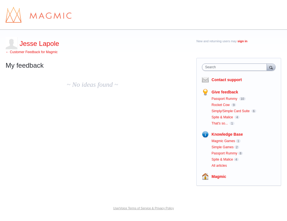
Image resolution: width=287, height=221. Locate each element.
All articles (219, 166)
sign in (242, 41)
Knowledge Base (227, 134)
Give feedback (224, 92)
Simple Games (222, 147)
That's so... (220, 123)
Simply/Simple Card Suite (230, 111)
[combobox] (236, 67)
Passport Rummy (224, 99)
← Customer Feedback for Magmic (32, 52)
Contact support (226, 80)
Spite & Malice (222, 117)
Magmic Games (223, 141)
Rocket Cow (220, 105)
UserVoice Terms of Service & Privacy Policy (143, 208)
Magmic (218, 176)
